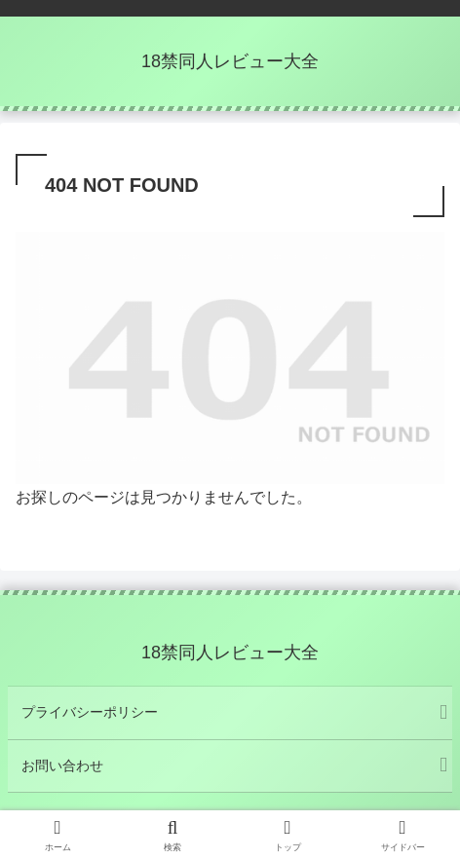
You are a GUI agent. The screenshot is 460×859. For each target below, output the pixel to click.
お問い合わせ (62, 765)
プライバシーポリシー (89, 712)
